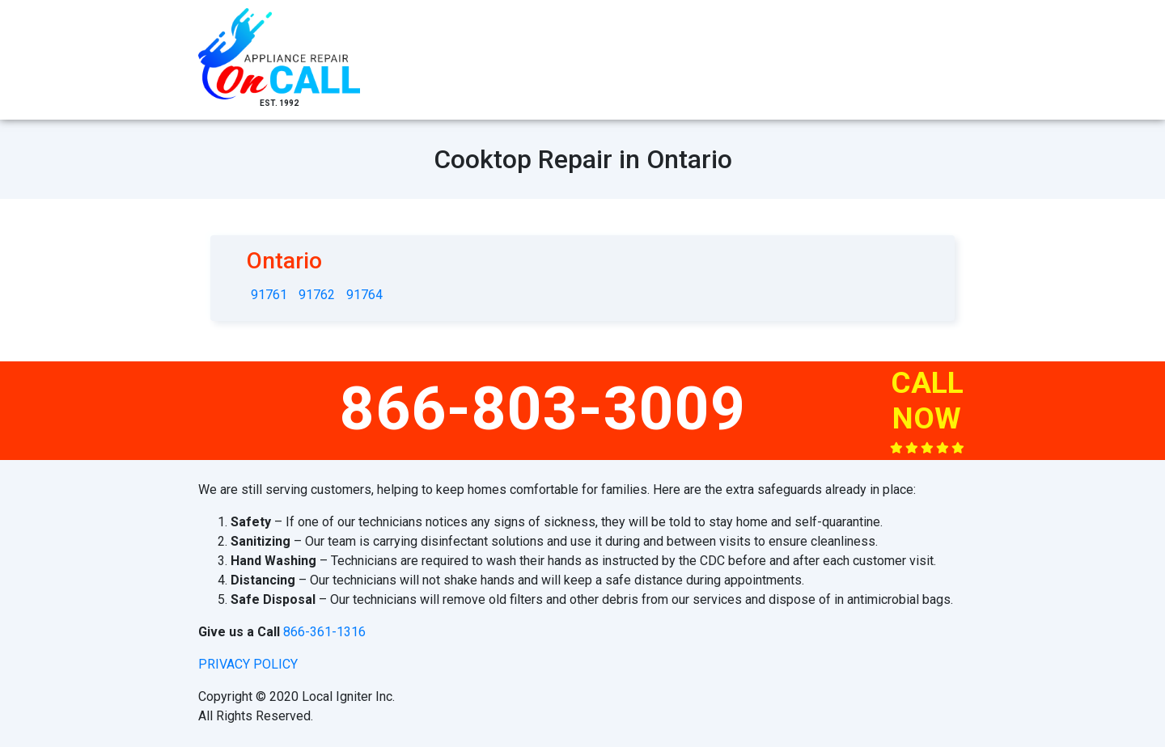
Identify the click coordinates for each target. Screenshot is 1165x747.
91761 (269, 294)
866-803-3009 (543, 408)
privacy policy (248, 664)
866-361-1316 (324, 631)
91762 (317, 294)
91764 (364, 294)
